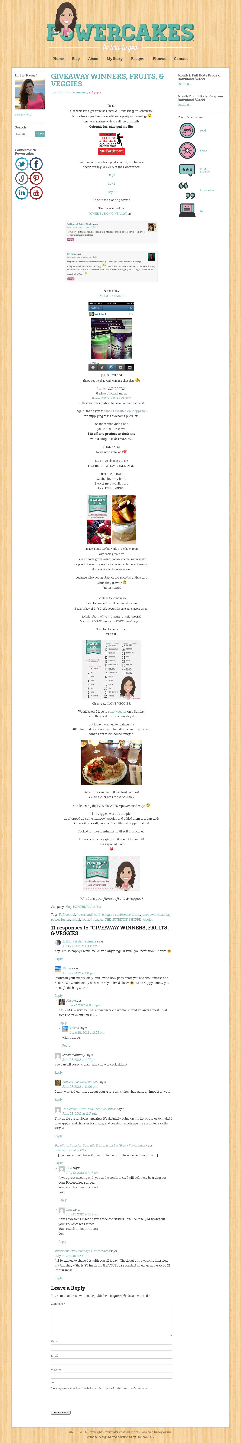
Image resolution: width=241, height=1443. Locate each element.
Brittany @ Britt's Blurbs (79, 941)
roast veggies (117, 711)
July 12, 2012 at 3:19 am (82, 1214)
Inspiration (207, 190)
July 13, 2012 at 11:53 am (71, 1256)
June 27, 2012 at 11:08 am (79, 946)
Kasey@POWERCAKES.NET (111, 398)
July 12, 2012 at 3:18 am (82, 1173)
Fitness (159, 59)
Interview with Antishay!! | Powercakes (82, 1251)
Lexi (69, 1168)
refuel (76, 919)
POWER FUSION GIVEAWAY (107, 213)
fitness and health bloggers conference (104, 914)
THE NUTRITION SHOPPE (123, 919)
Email (54, 1355)
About (93, 59)
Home (58, 59)
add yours (94, 92)
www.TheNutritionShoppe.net (125, 411)
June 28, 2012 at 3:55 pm (87, 1032)
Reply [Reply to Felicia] (59, 995)
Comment (58, 1304)
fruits (136, 914)
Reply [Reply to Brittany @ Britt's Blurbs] (59, 959)
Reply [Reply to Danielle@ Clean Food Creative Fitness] (59, 1136)
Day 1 (111, 175)
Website (56, 1369)
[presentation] (79, 1401)
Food (203, 130)
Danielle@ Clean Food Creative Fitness (89, 1109)
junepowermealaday (156, 914)
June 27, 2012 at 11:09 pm (80, 1086)
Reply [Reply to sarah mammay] (59, 1072)
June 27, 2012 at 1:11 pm (78, 973)
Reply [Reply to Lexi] (62, 1200)
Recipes (138, 59)
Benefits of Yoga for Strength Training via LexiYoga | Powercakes (100, 1145)
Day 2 (111, 183)
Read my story (23, 115)
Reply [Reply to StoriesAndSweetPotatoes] (59, 1099)
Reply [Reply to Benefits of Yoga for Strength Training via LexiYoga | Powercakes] (59, 1163)
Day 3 (111, 191)
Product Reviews (205, 170)
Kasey (70, 1000)
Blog (76, 59)
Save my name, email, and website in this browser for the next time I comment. (99, 1388)
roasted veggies (92, 919)
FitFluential (67, 914)
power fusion (60, 919)
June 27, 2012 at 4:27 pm (79, 1060)
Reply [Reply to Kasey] (62, 1023)
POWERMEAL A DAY (87, 907)
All (201, 210)
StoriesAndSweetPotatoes (80, 1082)
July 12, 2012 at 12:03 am (72, 1150)
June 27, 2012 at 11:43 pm (83, 1005)
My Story (115, 59)
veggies (147, 919)
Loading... (184, 84)
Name (54, 1341)
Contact (181, 59)
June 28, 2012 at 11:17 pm (79, 1113)
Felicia (66, 968)
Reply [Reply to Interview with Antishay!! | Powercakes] (59, 1278)
